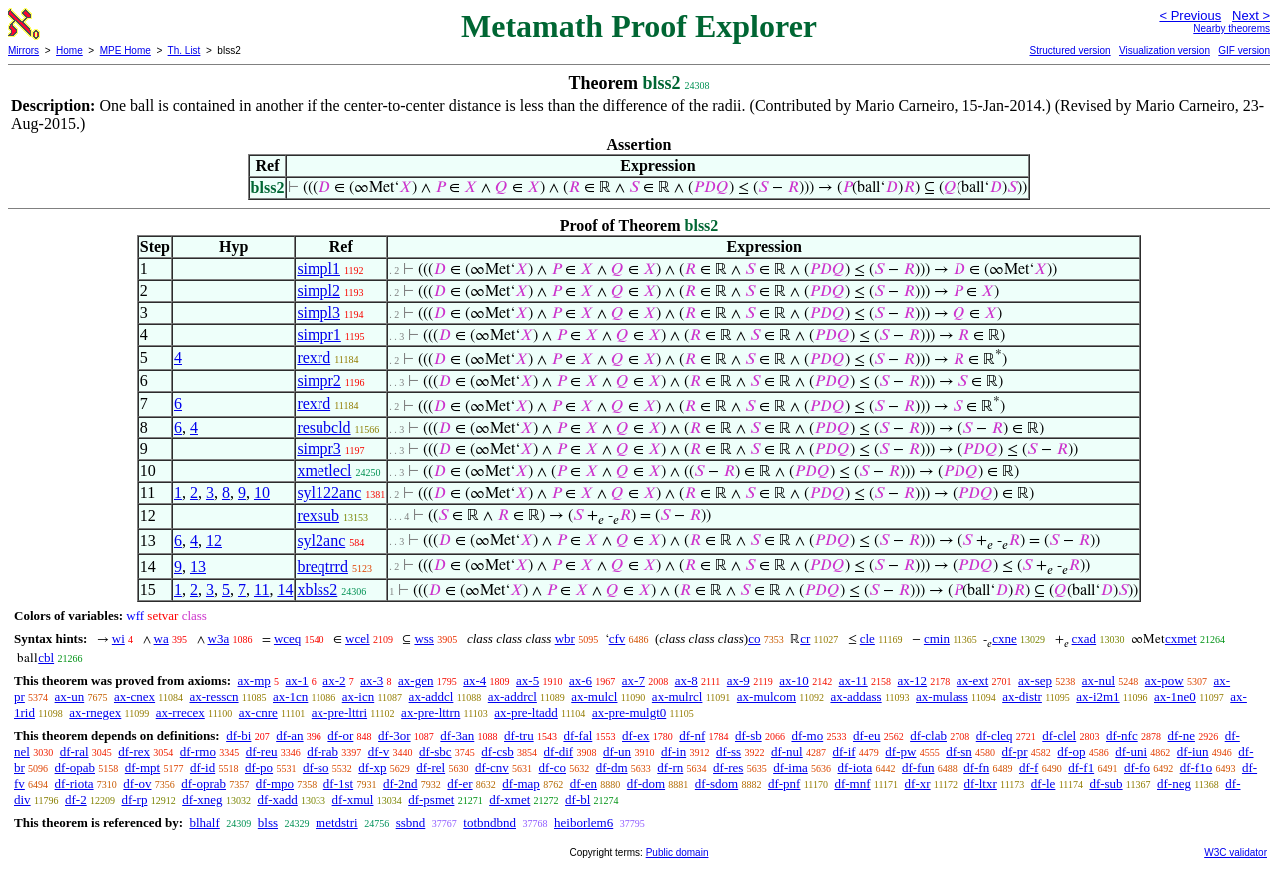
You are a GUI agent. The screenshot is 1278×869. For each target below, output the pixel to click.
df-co (552, 767)
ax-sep (1035, 680)
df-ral (74, 751)
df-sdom (716, 783)
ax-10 (794, 680)
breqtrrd (322, 566)
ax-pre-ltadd (526, 712)
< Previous (1190, 15)
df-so (316, 767)
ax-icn (358, 696)
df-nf (692, 735)
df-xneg (202, 799)
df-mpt (142, 767)
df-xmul (353, 799)
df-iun (1193, 751)
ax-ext (972, 680)
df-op (1071, 751)
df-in (673, 751)
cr (805, 638)
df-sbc (435, 751)
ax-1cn (290, 696)
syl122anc (329, 492)
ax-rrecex (180, 712)
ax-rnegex (95, 712)
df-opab (75, 767)
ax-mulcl (594, 696)
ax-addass (855, 696)
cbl (46, 657)
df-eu (866, 735)
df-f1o (1196, 767)
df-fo (1137, 767)
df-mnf (852, 783)
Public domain (677, 852)
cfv (617, 638)
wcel (357, 638)
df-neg (1174, 783)
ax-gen (415, 680)
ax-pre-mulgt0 (629, 712)
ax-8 (686, 680)
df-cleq (994, 735)
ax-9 (738, 680)
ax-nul (1098, 680)
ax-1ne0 (1175, 696)
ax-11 (853, 680)
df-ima (790, 767)
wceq (287, 638)
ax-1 (297, 680)
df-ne (1180, 735)
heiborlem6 (583, 822)
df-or (340, 735)
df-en (583, 783)
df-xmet (509, 799)
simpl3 (318, 312)
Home (69, 50)
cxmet (1181, 638)
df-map (521, 783)
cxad (1084, 638)
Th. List (184, 50)
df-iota (855, 767)
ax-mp (254, 680)
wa (161, 638)
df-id (202, 767)
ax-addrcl (512, 696)
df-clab (928, 735)
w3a (219, 638)
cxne (1004, 638)
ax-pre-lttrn (430, 712)
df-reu (262, 751)
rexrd (313, 357)
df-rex (134, 751)
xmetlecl (324, 470)
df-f (1029, 767)
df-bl (577, 799)
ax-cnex (134, 696)
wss (424, 638)
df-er (459, 783)
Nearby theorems (1231, 28)
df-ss (728, 751)
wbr (565, 638)
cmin (937, 638)
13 (198, 566)
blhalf (204, 822)
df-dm (612, 767)
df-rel (430, 767)
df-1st (338, 783)
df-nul (787, 751)
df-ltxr (980, 783)
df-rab (322, 751)
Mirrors (23, 50)
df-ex (635, 735)
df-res (728, 767)
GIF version (1244, 50)
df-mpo (275, 783)
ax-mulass (942, 696)
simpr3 (318, 448)
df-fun (918, 767)
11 (261, 589)
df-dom (646, 783)
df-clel (1059, 735)
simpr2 (318, 380)
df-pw (900, 751)
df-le (1043, 783)
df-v (379, 751)
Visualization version (1164, 50)
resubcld (323, 427)
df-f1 (1081, 767)
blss (268, 822)
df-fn (976, 767)
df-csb (497, 751)
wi (118, 638)
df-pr (1015, 751)
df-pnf (784, 783)
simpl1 (318, 268)
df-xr (918, 783)
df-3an (457, 735)
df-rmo (198, 751)
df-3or (394, 735)
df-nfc (1122, 735)
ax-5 (527, 680)
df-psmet (431, 799)
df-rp (134, 799)
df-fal (577, 735)
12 (214, 540)
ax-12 (913, 680)
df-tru (519, 735)
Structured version (1069, 50)
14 (285, 589)
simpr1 (318, 334)
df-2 (76, 799)
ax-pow (1164, 680)
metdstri (337, 822)
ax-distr (1022, 696)
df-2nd (400, 783)
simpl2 (318, 290)
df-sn (959, 751)
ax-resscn (213, 696)
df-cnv (492, 767)
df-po (259, 767)
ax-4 (474, 680)
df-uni (1131, 751)
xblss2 (317, 589)
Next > (1251, 15)
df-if (843, 751)
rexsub (318, 515)
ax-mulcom (766, 696)
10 (262, 492)
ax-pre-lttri (339, 712)
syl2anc (321, 540)
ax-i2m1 (1097, 696)
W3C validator (1235, 852)
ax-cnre (258, 712)
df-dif (559, 751)
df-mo (807, 735)
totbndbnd (489, 822)
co (754, 638)
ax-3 (371, 680)
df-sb (748, 735)
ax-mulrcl (677, 696)
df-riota (74, 783)
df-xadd (277, 799)
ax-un (70, 696)
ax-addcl (431, 696)
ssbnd (411, 822)
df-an (289, 735)
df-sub (1105, 783)
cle (867, 638)
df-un (617, 751)
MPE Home (125, 50)
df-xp (372, 767)
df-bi (238, 735)
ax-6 (580, 680)
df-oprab (203, 783)
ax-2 (333, 680)
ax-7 (633, 680)
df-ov (137, 783)
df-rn (670, 767)
